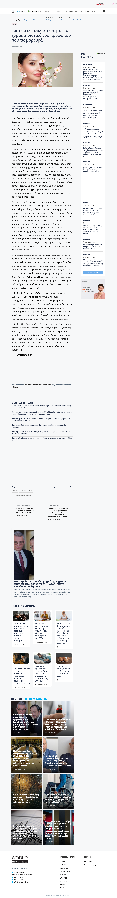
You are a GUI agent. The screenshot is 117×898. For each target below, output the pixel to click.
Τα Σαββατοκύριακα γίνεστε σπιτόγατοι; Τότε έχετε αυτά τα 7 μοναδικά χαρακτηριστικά (22, 675)
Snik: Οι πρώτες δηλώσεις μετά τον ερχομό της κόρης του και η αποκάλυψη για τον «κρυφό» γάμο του (93, 95)
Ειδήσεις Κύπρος (26, 490)
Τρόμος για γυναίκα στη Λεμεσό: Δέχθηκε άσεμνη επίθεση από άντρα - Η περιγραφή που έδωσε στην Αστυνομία (92, 114)
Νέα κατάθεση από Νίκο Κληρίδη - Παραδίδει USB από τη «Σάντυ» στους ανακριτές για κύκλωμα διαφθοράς (58, 724)
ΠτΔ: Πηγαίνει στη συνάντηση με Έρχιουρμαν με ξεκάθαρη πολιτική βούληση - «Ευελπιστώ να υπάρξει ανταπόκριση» (40, 584)
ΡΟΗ (87, 55)
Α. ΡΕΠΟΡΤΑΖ (87, 104)
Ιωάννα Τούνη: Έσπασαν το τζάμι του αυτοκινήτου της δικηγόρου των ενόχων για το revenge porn (93, 152)
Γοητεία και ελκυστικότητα (22, 495)
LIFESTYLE (95, 11)
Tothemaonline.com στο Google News (38, 385)
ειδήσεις (15, 387)
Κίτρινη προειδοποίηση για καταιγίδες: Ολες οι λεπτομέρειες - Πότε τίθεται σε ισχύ (26, 798)
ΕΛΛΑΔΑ (59, 17)
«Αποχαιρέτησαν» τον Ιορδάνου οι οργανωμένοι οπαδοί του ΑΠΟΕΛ (26, 511)
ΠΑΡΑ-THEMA (87, 64)
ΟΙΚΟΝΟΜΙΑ (84, 11)
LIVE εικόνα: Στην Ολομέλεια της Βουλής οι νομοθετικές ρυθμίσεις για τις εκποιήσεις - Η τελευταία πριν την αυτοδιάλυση (25, 758)
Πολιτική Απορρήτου (91, 865)
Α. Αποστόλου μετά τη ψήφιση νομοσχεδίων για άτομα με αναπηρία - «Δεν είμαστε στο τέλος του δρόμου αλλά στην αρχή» (93, 133)
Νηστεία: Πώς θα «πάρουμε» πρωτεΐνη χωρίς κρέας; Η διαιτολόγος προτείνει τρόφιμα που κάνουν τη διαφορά (64, 633)
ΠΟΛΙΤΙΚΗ (48, 11)
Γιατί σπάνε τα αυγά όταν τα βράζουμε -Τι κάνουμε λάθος (63, 671)
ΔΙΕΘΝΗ (68, 17)
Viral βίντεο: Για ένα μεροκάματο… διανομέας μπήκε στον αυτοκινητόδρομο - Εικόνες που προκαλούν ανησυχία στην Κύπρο (92, 75)
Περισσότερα (93, 272)
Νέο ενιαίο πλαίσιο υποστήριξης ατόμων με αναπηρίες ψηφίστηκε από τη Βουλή (58, 798)
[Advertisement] (98, 188)
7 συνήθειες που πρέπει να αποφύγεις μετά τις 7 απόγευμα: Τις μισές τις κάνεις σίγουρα (21, 632)
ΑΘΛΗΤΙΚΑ (49, 17)
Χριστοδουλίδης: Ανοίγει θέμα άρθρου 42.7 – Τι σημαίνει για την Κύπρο (92, 169)
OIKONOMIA (64, 868)
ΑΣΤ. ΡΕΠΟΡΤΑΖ (71, 11)
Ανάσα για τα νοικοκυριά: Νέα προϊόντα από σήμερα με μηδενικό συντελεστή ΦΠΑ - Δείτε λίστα (41, 406)
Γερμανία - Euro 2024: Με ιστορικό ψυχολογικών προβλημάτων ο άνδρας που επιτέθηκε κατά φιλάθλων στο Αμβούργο (58, 513)
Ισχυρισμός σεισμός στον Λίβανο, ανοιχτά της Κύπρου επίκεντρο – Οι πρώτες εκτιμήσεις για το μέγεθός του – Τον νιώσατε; (26, 832)
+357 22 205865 (19, 877)
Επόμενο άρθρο (53, 506)
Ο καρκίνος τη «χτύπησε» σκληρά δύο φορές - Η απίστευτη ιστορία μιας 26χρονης (42, 673)
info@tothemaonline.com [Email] (22, 882)
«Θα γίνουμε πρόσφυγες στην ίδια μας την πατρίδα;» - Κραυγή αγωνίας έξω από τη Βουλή (92, 229)
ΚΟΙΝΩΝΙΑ (59, 11)
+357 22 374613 (19, 879)
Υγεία (15, 490)
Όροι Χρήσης (88, 861)
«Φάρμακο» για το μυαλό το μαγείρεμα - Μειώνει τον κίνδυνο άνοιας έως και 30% (42, 630)
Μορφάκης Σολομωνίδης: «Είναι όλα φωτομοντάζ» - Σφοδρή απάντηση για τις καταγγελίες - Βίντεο (58, 760)
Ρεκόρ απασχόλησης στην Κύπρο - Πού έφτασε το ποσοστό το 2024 (93, 247)
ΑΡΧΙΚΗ (62, 861)
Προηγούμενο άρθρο (23, 506)
